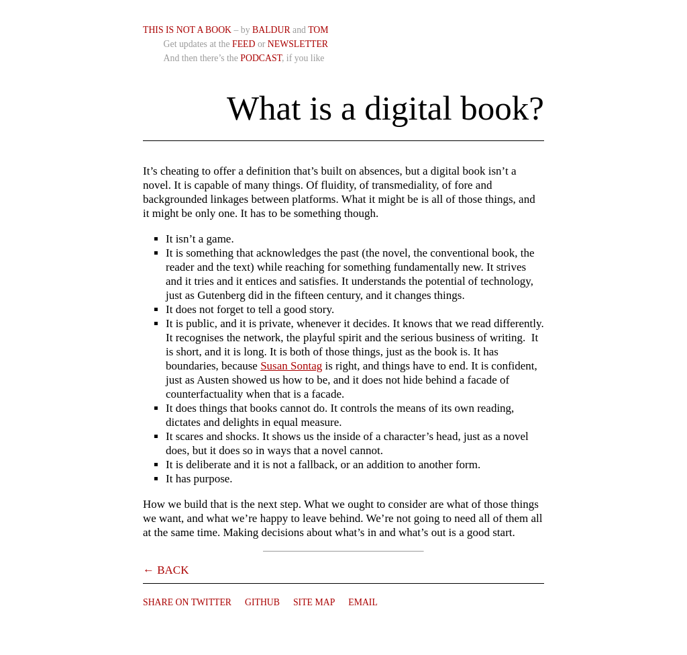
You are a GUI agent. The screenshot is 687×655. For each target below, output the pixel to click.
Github (262, 602)
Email (363, 602)
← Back (166, 570)
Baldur (271, 30)
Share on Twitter (187, 602)
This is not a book (187, 30)
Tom (318, 30)
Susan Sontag (291, 365)
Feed (243, 44)
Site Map (314, 602)
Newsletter (298, 44)
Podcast (261, 58)
